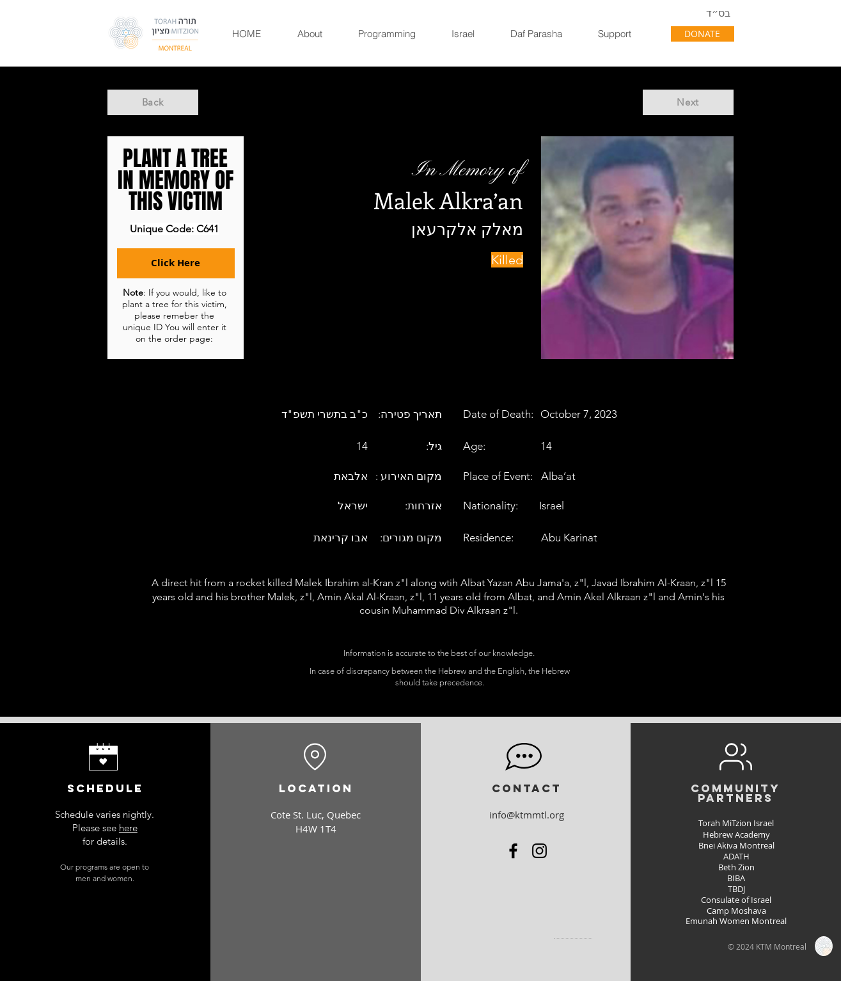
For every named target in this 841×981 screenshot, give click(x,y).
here (128, 828)
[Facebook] (513, 851)
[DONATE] (702, 34)
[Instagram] (539, 851)
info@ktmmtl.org (526, 814)
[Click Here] (176, 263)
